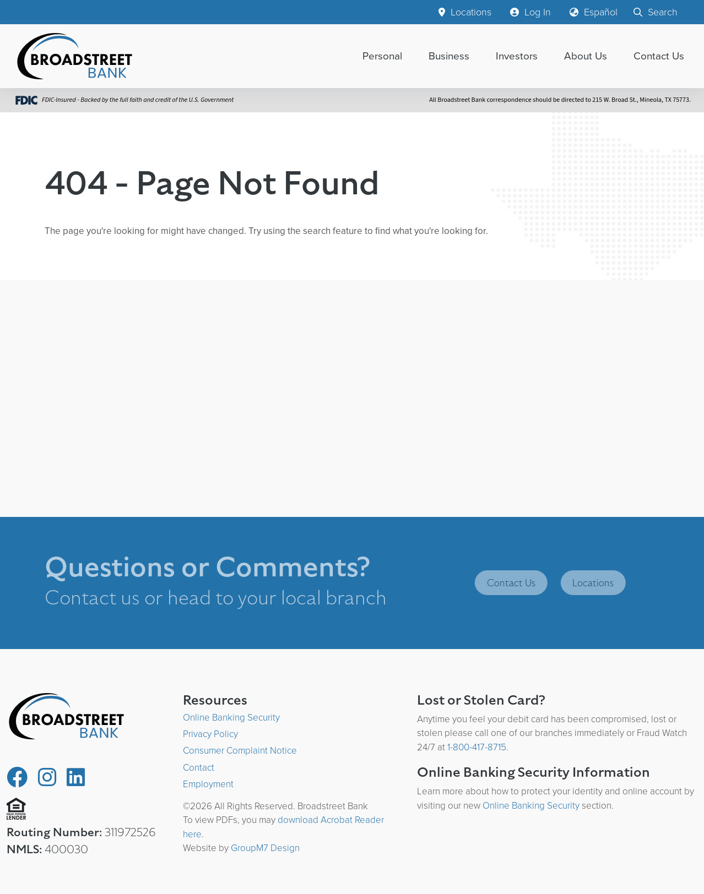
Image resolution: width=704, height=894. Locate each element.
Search (655, 12)
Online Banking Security (231, 717)
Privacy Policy (210, 734)
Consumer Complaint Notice (240, 750)
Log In (530, 12)
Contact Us (658, 56)
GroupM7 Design (265, 848)
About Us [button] (585, 56)
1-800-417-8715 (476, 747)
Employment (208, 784)
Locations (464, 12)
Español (594, 12)
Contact (198, 768)
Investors (517, 56)
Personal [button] (382, 56)
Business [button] (449, 56)
